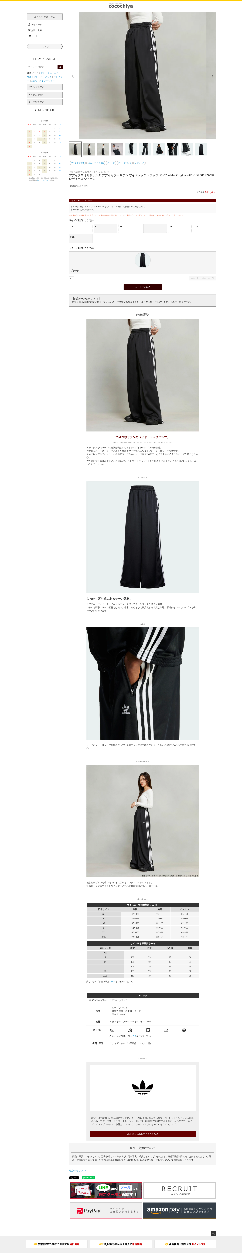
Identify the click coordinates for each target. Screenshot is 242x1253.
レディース (139, 163)
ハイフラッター (47, 81)
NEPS (34, 81)
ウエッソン (32, 77)
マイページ (35, 24)
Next (212, 76)
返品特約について (78, 1170)
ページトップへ (213, 1233)
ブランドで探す (77, 163)
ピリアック (45, 77)
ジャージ (111, 163)
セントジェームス (50, 73)
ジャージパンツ (124, 163)
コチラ (112, 981)
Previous (73, 76)
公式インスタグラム (42, 180)
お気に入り (35, 30)
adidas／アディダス (96, 163)
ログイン (44, 46)
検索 (60, 67)
